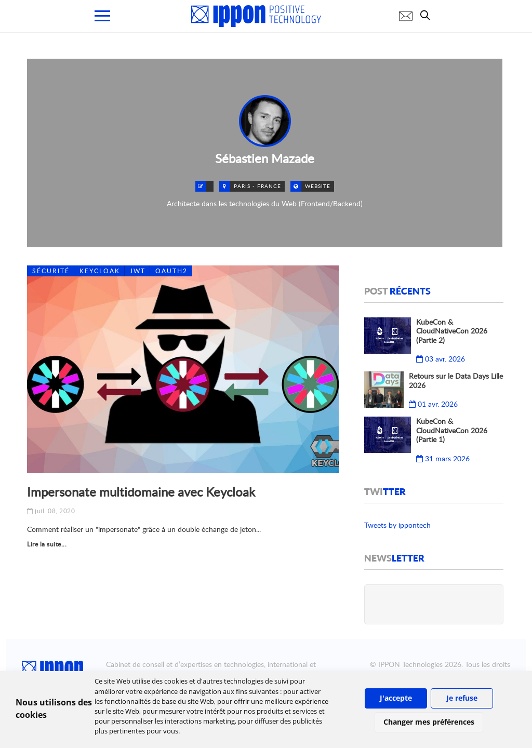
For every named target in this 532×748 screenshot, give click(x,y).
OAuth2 (171, 270)
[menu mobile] (102, 16)
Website (317, 186)
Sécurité (51, 270)
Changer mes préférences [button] (428, 722)
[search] (427, 15)
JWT (137, 270)
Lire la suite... (46, 544)
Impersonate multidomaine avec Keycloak (141, 491)
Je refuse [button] (461, 698)
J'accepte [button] (396, 698)
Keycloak (99, 270)
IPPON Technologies (410, 664)
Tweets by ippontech (397, 525)
